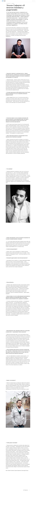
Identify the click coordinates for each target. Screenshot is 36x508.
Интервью (13, 3)
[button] (18, 48)
